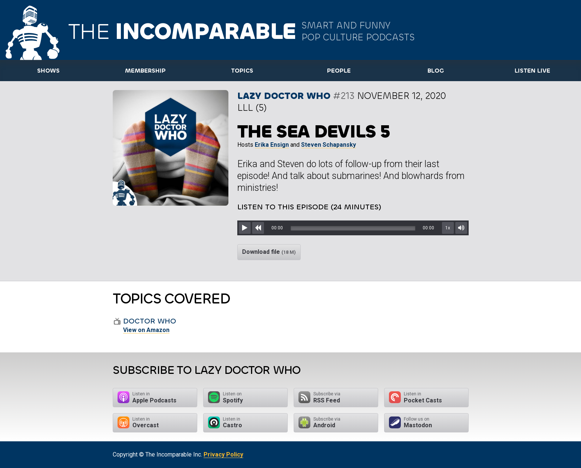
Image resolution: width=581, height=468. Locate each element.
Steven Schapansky (328, 144)
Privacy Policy (223, 454)
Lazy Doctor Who (283, 96)
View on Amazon (146, 329)
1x (447, 227)
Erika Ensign (272, 144)
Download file (269, 251)
